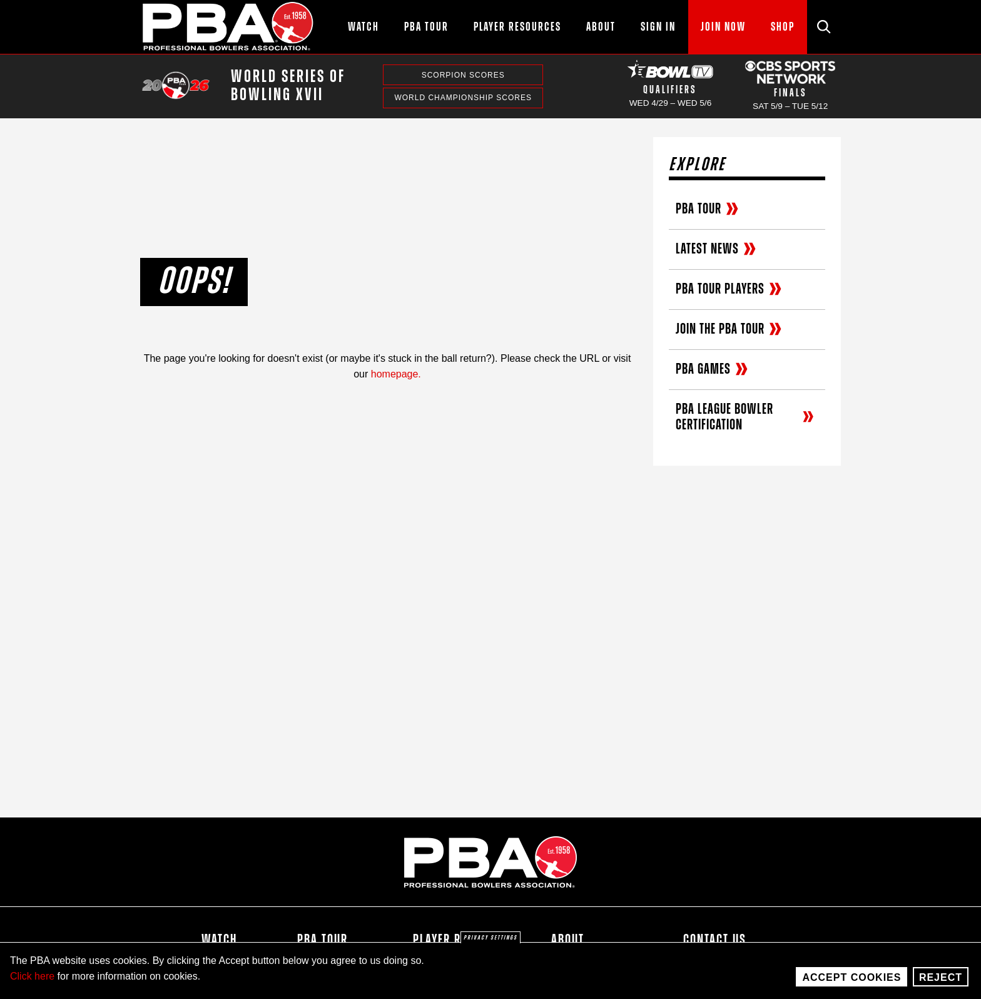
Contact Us (714, 940)
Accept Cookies (851, 977)
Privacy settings (490, 938)
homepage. (396, 374)
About (567, 940)
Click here (32, 976)
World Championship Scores (462, 97)
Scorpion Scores (463, 75)
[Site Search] (824, 27)
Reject (940, 977)
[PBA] (228, 27)
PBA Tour (322, 940)
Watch (219, 940)
